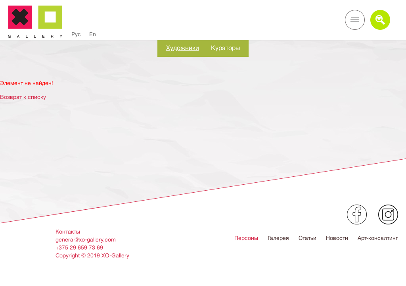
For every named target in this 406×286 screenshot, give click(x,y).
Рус (76, 34)
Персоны (246, 238)
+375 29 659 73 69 (79, 247)
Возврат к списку (23, 97)
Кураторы (225, 48)
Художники (182, 48)
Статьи (307, 238)
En (92, 34)
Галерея (278, 238)
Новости (337, 238)
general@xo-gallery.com (86, 239)
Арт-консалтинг (378, 238)
